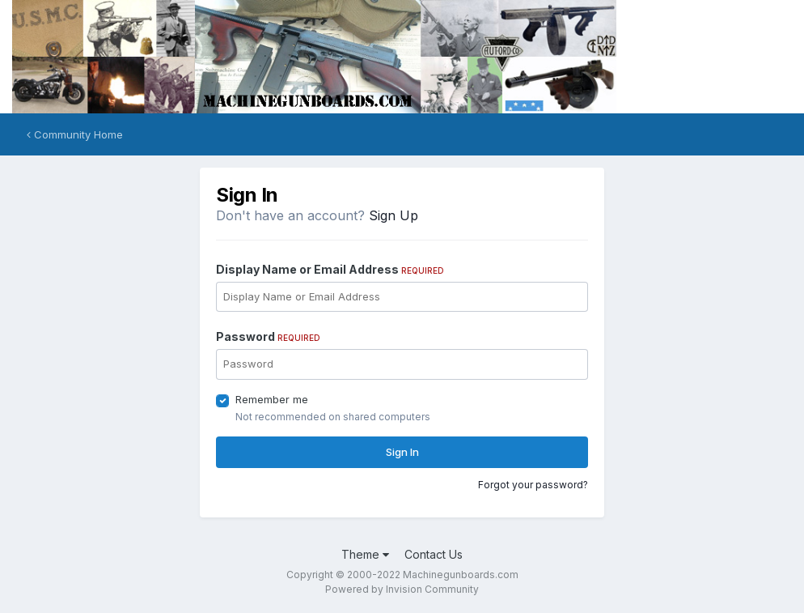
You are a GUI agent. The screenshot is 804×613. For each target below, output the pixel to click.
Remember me (271, 399)
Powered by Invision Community (402, 589)
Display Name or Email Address (330, 269)
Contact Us (433, 554)
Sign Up (393, 215)
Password (268, 336)
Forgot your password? (533, 485)
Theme (365, 554)
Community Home (75, 134)
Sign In (402, 451)
